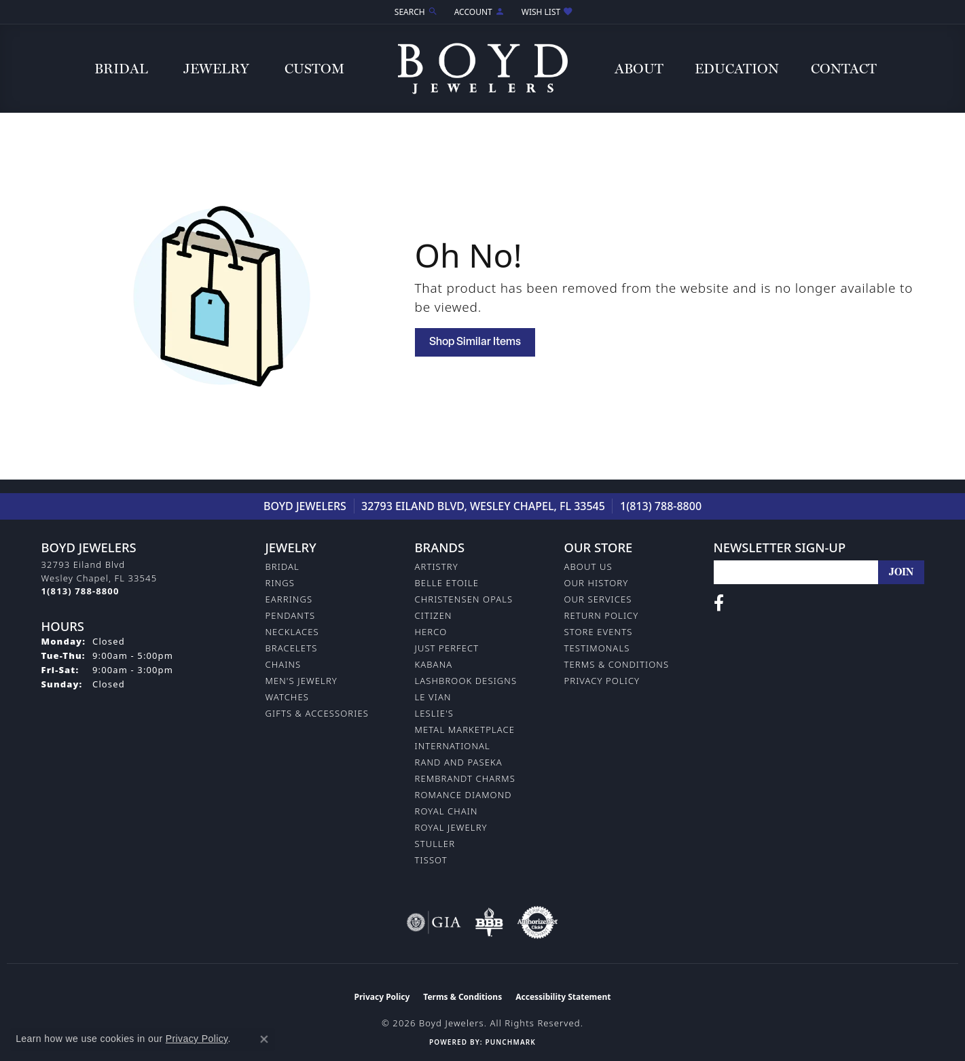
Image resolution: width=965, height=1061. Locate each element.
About (639, 68)
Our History (596, 583)
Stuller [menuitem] (435, 844)
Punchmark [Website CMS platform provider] (510, 1042)
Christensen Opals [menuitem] (464, 599)
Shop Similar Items (475, 342)
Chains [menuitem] (284, 664)
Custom (314, 68)
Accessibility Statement (563, 997)
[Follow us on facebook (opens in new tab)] (719, 603)
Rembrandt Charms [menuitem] (465, 778)
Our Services (598, 599)
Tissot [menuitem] (431, 860)
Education (737, 68)
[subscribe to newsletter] (901, 572)
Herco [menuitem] (431, 632)
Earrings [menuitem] (289, 599)
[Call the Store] (80, 591)
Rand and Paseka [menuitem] (459, 762)
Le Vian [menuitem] (433, 697)
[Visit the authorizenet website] (538, 922)
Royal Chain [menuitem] (446, 811)
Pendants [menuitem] (291, 615)
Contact (844, 68)
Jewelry (216, 68)
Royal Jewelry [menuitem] (451, 827)
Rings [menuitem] (280, 583)
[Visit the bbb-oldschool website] (489, 922)
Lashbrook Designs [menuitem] (466, 681)
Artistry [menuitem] (436, 566)
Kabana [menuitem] (434, 664)
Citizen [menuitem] (433, 615)
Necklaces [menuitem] (292, 632)
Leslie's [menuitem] (434, 713)
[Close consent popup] (264, 1039)
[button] (415, 12)
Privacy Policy (602, 681)
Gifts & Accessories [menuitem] (317, 713)
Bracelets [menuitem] (292, 648)
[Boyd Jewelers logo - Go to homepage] (483, 68)
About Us (588, 566)
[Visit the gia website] (434, 922)
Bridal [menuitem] (282, 566)
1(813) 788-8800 (661, 506)
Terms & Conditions (617, 664)
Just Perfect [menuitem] (447, 648)
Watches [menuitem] (287, 697)
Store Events (598, 632)
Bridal (121, 68)
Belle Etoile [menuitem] (447, 583)
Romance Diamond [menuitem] (463, 795)
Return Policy (601, 615)
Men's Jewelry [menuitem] (302, 681)
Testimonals (597, 648)
